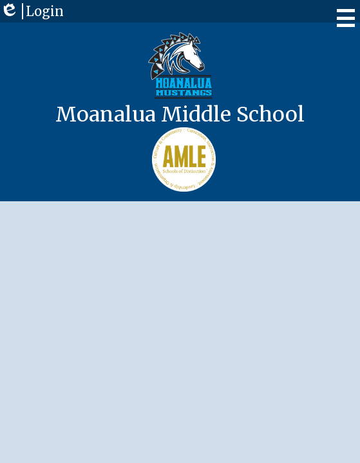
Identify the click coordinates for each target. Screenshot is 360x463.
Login (32, 11)
